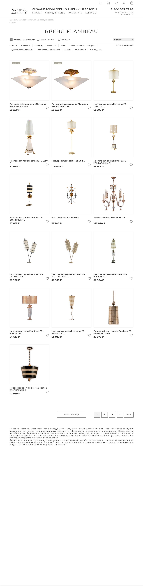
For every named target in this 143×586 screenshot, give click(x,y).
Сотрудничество (55, 13)
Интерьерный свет (36, 20)
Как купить (75, 13)
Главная (13, 20)
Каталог (37, 13)
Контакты (91, 13)
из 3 (129, 414)
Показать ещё (71, 414)
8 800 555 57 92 (122, 9)
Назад (12, 23)
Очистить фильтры (125, 45)
